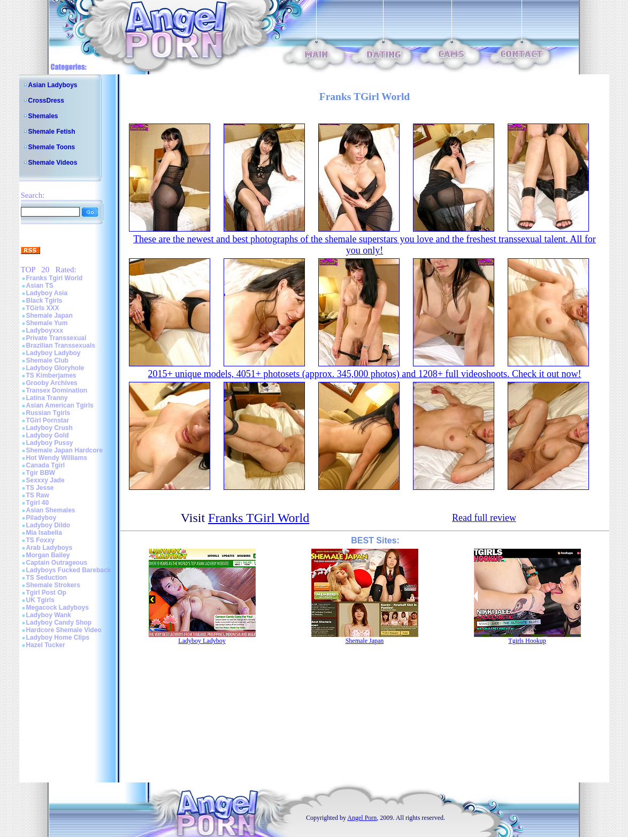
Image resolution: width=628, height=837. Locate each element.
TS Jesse (40, 488)
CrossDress (46, 100)
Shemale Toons (51, 147)
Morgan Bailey (48, 555)
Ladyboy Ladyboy (53, 353)
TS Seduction (46, 577)
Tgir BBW (41, 473)
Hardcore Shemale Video (64, 630)
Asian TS (39, 285)
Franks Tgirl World (54, 278)
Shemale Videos (53, 162)
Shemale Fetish (51, 131)
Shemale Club (47, 360)
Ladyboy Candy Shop (59, 622)
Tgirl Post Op (46, 592)
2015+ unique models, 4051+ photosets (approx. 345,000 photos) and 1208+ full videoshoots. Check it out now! (364, 373)
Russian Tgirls (48, 413)
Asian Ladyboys (53, 85)
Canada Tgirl (45, 465)
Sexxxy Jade (45, 480)
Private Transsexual (56, 338)
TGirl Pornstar (48, 420)
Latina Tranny (47, 398)
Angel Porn (362, 817)
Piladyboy (41, 517)
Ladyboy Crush (49, 428)
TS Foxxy (40, 540)
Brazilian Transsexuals (60, 345)
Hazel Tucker (45, 645)
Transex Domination (57, 390)
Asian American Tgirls (60, 405)
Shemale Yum (47, 323)
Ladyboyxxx (44, 330)
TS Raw (37, 495)
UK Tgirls (40, 600)
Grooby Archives (52, 383)
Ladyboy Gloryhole (55, 368)
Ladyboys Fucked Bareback (68, 570)
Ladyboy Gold (47, 435)
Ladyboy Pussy (49, 443)
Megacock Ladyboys (57, 607)
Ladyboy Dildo (48, 525)
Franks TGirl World (258, 518)
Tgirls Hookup (527, 640)
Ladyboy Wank (48, 615)
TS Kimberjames (51, 375)
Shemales (43, 116)
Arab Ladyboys (49, 547)
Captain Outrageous (57, 562)
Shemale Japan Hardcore (64, 450)
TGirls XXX (42, 308)
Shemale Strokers (53, 585)
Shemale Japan (49, 315)
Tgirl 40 (37, 502)
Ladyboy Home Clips (58, 637)
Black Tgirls (44, 300)
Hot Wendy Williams (56, 458)
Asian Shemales (50, 510)
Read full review (484, 517)
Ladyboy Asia (47, 293)
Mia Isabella (44, 532)
